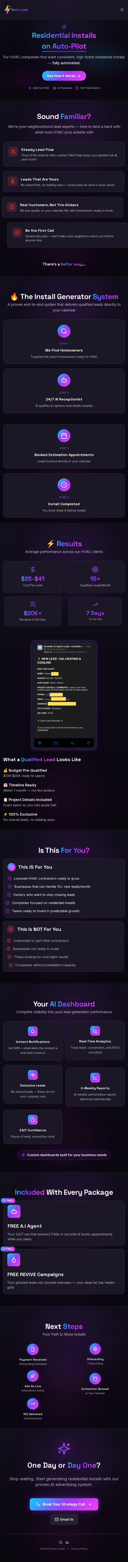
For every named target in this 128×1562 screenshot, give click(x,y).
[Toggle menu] (122, 10)
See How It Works (64, 76)
